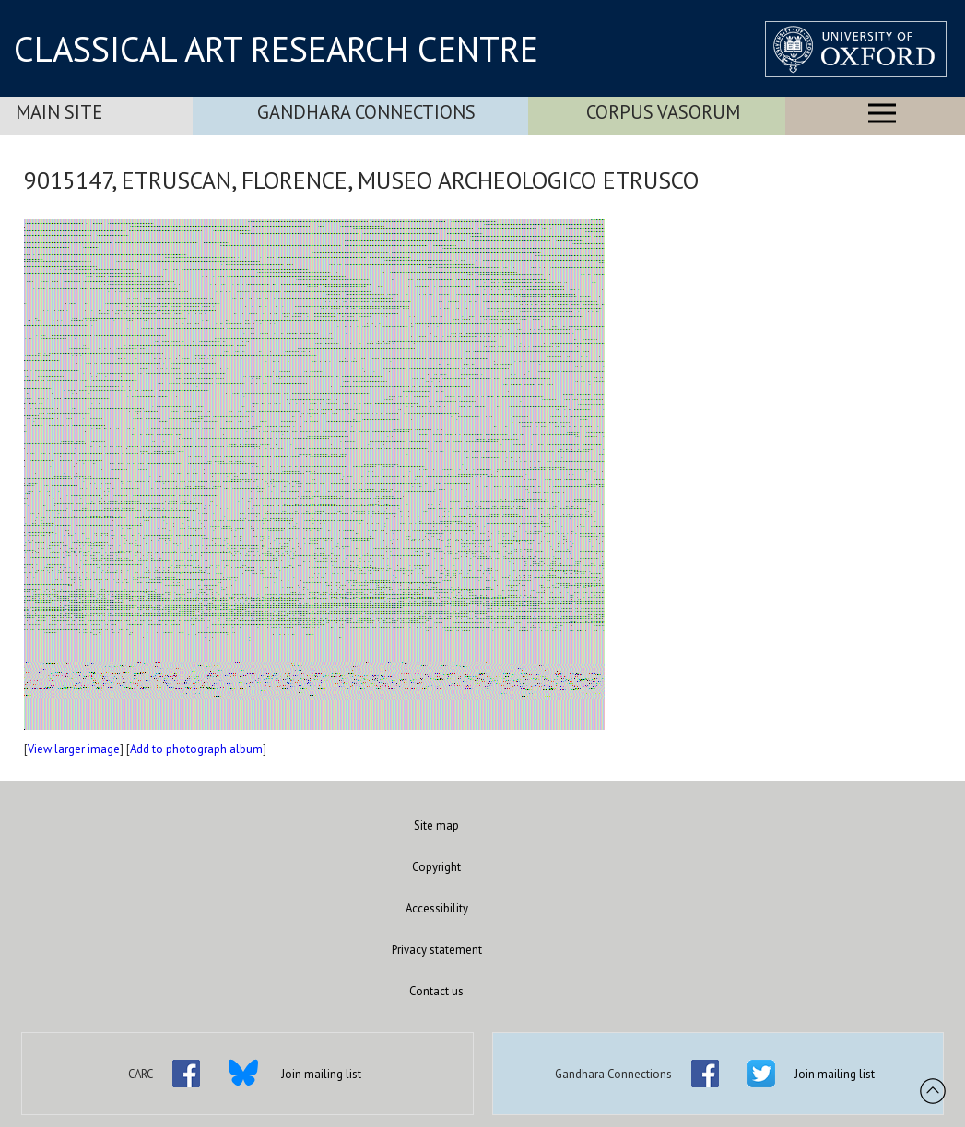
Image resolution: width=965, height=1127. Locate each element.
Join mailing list (321, 1074)
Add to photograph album (196, 749)
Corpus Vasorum (663, 111)
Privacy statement (437, 950)
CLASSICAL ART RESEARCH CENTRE (276, 49)
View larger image (74, 749)
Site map (436, 825)
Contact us (436, 991)
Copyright (436, 867)
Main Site (59, 111)
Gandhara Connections (366, 111)
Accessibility (437, 908)
